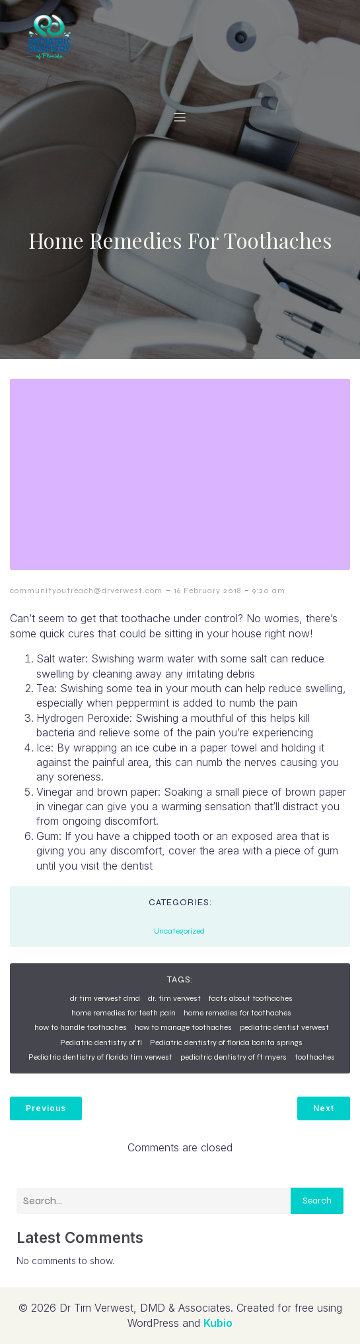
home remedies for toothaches (237, 1012)
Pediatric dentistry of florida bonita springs (226, 1042)
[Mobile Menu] (180, 117)
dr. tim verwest (174, 998)
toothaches (315, 1057)
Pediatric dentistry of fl (101, 1042)
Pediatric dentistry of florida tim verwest (100, 1057)
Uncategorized (179, 931)
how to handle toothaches (80, 1027)
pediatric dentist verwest (284, 1027)
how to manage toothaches (183, 1027)
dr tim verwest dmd (105, 998)
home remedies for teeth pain (123, 1012)
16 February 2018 (207, 590)
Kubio (218, 1322)
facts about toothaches (251, 998)
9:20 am (268, 590)
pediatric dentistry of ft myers (233, 1057)
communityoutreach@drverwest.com (86, 590)
